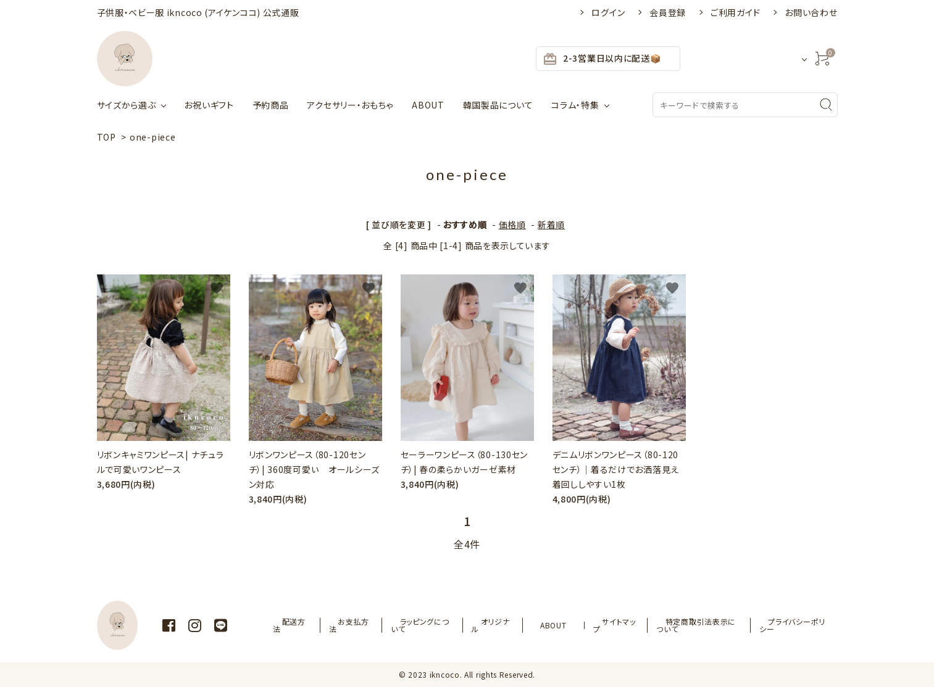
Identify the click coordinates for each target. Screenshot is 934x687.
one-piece (152, 137)
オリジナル (508, 625)
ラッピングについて (440, 625)
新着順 (551, 224)
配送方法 (317, 625)
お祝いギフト (208, 105)
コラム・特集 (575, 105)
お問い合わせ (811, 12)
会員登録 (667, 12)
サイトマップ (608, 625)
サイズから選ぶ (126, 105)
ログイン (608, 12)
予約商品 (270, 105)
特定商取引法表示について (692, 625)
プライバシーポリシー (793, 625)
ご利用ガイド (735, 12)
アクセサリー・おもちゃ (350, 105)
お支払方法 (370, 625)
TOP (106, 137)
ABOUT (428, 105)
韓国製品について (498, 105)
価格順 (512, 224)
